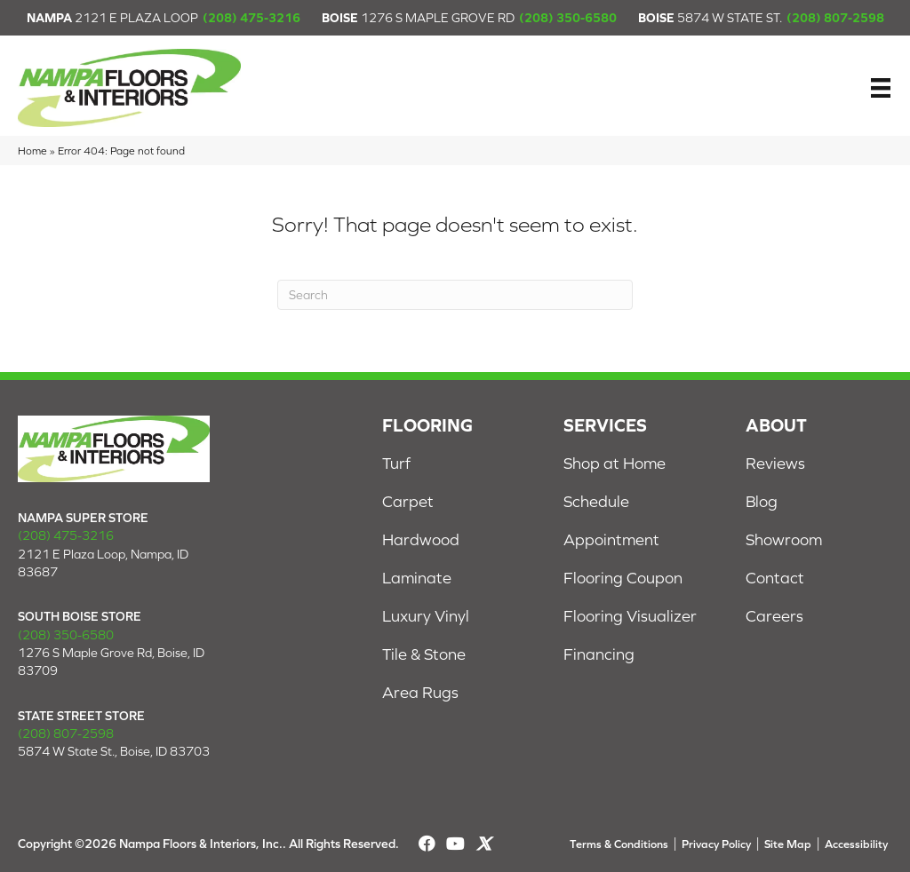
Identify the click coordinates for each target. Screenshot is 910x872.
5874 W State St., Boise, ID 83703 (114, 751)
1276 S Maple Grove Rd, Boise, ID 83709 (111, 662)
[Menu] (880, 88)
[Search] (455, 295)
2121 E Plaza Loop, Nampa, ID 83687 (103, 563)
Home (32, 150)
